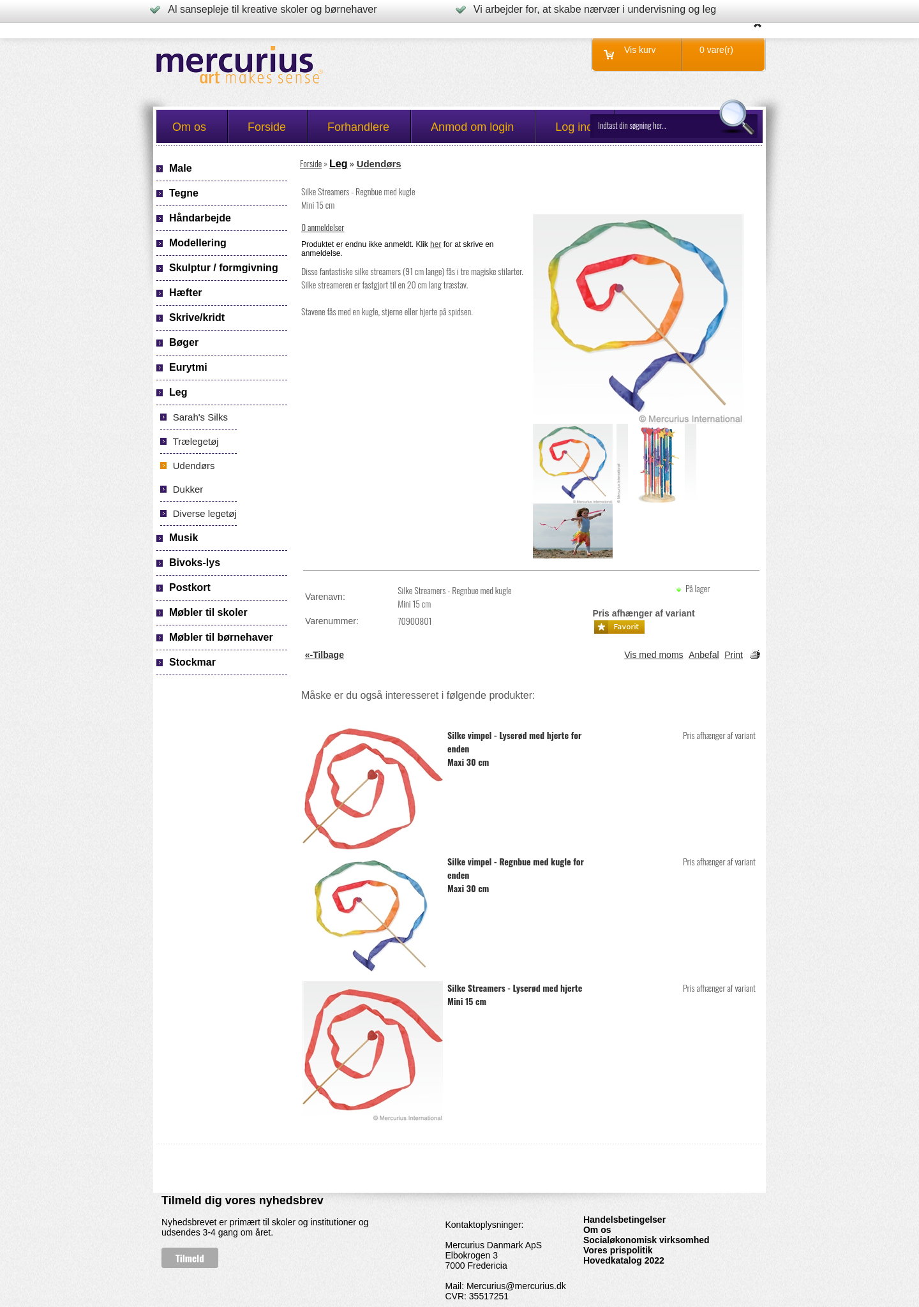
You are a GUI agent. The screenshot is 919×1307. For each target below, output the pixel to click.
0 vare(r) (716, 50)
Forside (311, 163)
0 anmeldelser (323, 227)
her (435, 244)
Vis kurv (640, 50)
